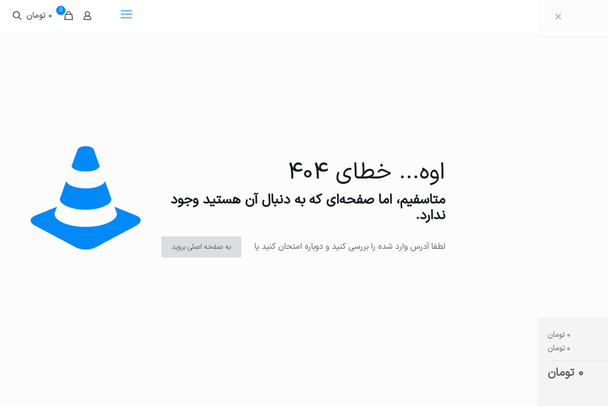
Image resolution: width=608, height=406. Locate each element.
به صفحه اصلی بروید (201, 247)
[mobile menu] (126, 15)
